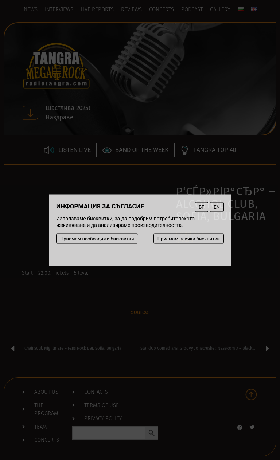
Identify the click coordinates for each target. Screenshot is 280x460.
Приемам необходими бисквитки (97, 238)
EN (217, 206)
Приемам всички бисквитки (189, 238)
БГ (201, 206)
